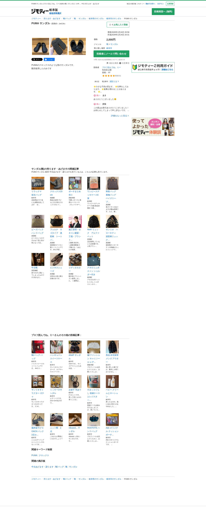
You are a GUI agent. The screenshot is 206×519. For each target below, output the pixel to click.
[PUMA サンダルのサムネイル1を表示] (40, 46)
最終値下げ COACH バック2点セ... (37, 424)
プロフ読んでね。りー (111, 67)
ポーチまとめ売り (75, 186)
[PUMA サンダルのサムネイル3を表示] (77, 46)
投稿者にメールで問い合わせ (111, 54)
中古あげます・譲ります (42, 467)
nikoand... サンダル (75, 422)
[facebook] (49, 59)
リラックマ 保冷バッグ (37, 186)
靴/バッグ (67, 18)
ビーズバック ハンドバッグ (37, 224)
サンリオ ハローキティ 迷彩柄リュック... (112, 228)
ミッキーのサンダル (56, 384)
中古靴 (37, 261)
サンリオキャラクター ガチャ (37, 386)
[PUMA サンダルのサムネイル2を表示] (59, 46)
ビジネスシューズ (56, 262)
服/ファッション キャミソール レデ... (93, 351)
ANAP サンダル (75, 350)
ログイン (160, 4)
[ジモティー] (40, 11)
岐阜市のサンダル (113, 18)
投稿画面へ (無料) (163, 11)
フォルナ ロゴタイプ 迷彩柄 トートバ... (56, 228)
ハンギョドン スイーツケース (56, 351)
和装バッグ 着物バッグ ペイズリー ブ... (112, 190)
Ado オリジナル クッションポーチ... (112, 424)
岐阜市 (109, 48)
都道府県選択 (55, 13)
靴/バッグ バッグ (37, 350)
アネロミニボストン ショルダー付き (93, 264)
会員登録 (170, 4)
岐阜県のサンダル (96, 18)
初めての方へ (150, 4)
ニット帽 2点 (56, 422)
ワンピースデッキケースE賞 (93, 188)
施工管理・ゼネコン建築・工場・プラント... (75, 228)
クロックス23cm (56, 186)
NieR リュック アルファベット (93, 226)
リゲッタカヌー (75, 262)
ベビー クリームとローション (112, 386)
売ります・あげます (52, 18)
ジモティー (36, 18)
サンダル (82, 18)
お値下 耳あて (75, 383)
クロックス (44, 455)
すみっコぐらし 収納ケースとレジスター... (93, 388)
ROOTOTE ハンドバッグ (93, 422)
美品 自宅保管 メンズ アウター (112, 351)
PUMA (34, 455)
